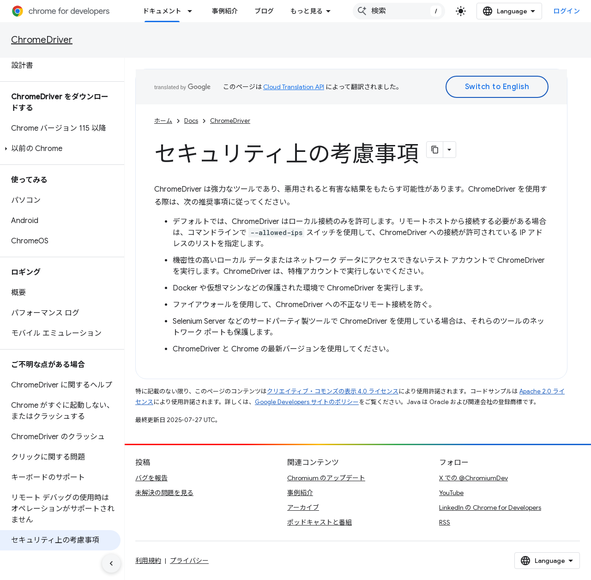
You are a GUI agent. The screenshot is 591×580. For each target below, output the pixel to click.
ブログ (264, 11)
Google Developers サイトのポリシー (307, 402)
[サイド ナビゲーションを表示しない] (111, 563)
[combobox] (399, 11)
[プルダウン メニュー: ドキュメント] (192, 11)
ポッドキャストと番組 (319, 522)
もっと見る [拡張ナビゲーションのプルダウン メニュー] (306, 11)
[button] (60, 149)
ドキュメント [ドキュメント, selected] (162, 11)
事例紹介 (225, 11)
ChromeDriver (41, 40)
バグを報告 (151, 478)
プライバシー (189, 560)
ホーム (163, 121)
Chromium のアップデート (326, 478)
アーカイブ (303, 507)
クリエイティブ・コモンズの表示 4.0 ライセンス (332, 391)
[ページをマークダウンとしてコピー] (435, 149)
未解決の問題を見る (164, 493)
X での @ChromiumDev (473, 478)
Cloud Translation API (293, 87)
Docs (191, 121)
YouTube (451, 493)
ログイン (566, 11)
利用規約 (148, 560)
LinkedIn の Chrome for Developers (490, 507)
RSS (444, 522)
